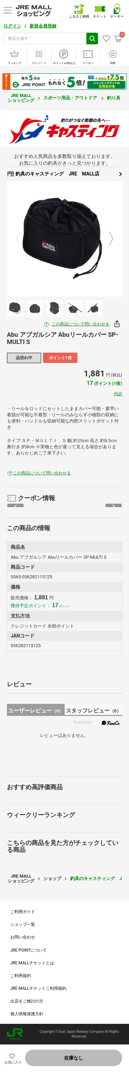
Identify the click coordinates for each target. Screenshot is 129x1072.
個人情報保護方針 (26, 1013)
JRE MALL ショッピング (21, 98)
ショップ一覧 (22, 924)
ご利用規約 (20, 975)
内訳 (118, 394)
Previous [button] (22, 239)
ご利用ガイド (22, 911)
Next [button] (107, 239)
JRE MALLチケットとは (32, 963)
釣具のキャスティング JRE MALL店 (64, 174)
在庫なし (73, 1058)
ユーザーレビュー (35, 710)
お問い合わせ (22, 937)
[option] (64, 239)
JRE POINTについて (28, 950)
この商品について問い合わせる (80, 324)
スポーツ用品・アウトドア (70, 97)
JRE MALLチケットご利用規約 (38, 988)
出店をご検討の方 (26, 1001)
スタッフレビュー (93, 710)
